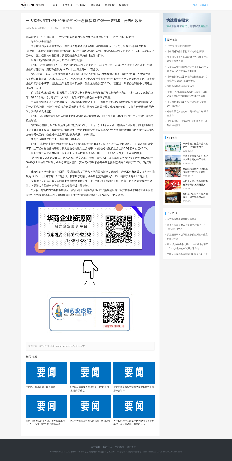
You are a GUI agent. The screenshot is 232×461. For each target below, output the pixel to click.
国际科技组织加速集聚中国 (180, 86)
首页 (55, 5)
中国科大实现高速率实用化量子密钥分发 (90, 421)
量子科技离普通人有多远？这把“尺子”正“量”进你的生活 (90, 389)
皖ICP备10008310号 (111, 452)
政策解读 (95, 5)
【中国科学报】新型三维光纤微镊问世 (186, 51)
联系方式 (107, 447)
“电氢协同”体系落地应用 (179, 46)
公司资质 (131, 447)
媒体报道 (124, 5)
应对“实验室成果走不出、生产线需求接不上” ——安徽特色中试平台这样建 (45, 422)
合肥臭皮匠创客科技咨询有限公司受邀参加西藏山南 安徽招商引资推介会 (195, 197)
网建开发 (110, 5)
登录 (195, 5)
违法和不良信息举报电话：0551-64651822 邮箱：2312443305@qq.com (151, 452)
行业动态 (81, 5)
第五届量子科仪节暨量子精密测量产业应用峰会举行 (133, 389)
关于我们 (95, 447)
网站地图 (119, 447)
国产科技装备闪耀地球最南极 (40, 387)
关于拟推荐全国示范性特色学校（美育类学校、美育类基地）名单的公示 (133, 422)
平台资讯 (67, 5)
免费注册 (204, 5)
